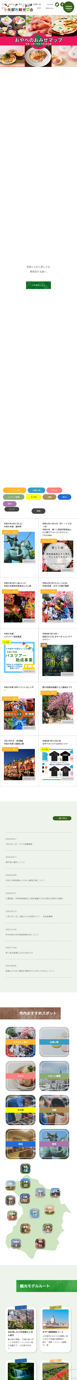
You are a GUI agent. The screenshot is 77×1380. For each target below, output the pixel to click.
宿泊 (64, 497)
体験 (50, 497)
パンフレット (12, 6)
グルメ (54, 490)
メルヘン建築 (13, 497)
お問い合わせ (37, 6)
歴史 (10, 503)
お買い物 (36, 490)
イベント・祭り (14, 490)
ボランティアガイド (24, 6)
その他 (33, 497)
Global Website (48, 6)
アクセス (2, 6)
